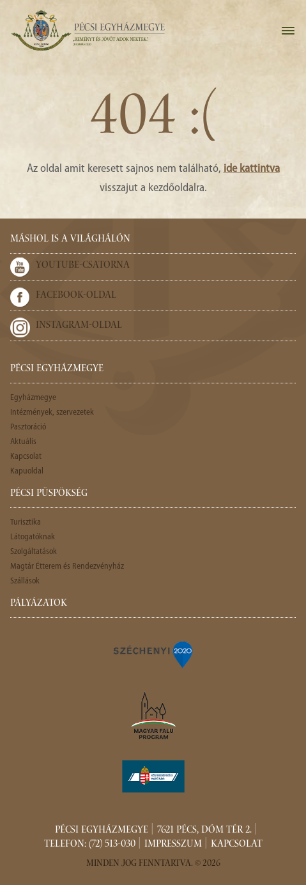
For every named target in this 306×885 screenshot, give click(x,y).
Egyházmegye (33, 398)
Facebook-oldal (76, 296)
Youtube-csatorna (83, 266)
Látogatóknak (32, 537)
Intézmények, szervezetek (52, 412)
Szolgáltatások (33, 552)
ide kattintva (252, 169)
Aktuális (23, 442)
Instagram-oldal (79, 326)
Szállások (25, 581)
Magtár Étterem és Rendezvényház (67, 566)
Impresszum (173, 844)
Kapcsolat (26, 456)
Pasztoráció (28, 427)
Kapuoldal (26, 471)
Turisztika (25, 522)
